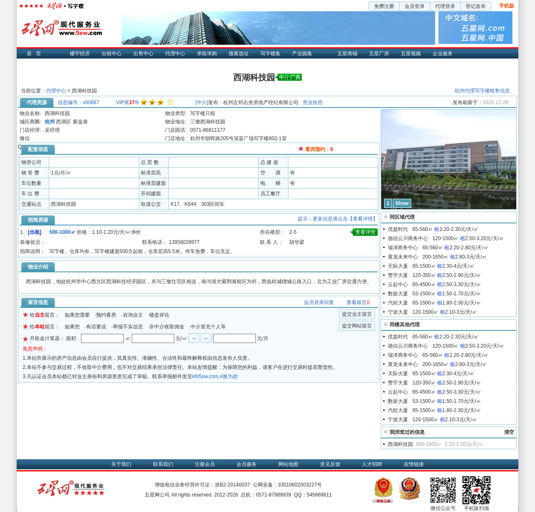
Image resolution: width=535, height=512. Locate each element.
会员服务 (247, 464)
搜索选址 (239, 53)
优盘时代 (398, 229)
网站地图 (288, 464)
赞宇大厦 (398, 275)
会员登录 (415, 6)
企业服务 (443, 53)
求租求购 (207, 53)
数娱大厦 (398, 294)
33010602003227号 (300, 485)
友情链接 (414, 464)
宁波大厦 (398, 312)
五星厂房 (379, 53)
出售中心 (143, 53)
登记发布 (476, 6)
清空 (509, 432)
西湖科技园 (400, 444)
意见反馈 (330, 464)
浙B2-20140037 (232, 485)
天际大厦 (398, 266)
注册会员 (205, 464)
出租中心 (112, 53)
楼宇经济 (80, 53)
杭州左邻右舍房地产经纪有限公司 (260, 102)
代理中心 (175, 53)
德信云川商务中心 (408, 238)
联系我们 (163, 464)
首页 (36, 53)
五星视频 (411, 53)
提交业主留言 (357, 314)
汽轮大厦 (398, 303)
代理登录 (445, 6)
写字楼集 (270, 53)
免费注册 (384, 6)
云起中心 (398, 284)
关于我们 (121, 464)
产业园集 (302, 53)
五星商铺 (347, 53)
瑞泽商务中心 (403, 248)
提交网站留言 (357, 326)
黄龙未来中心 (403, 257)
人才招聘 (372, 464)
